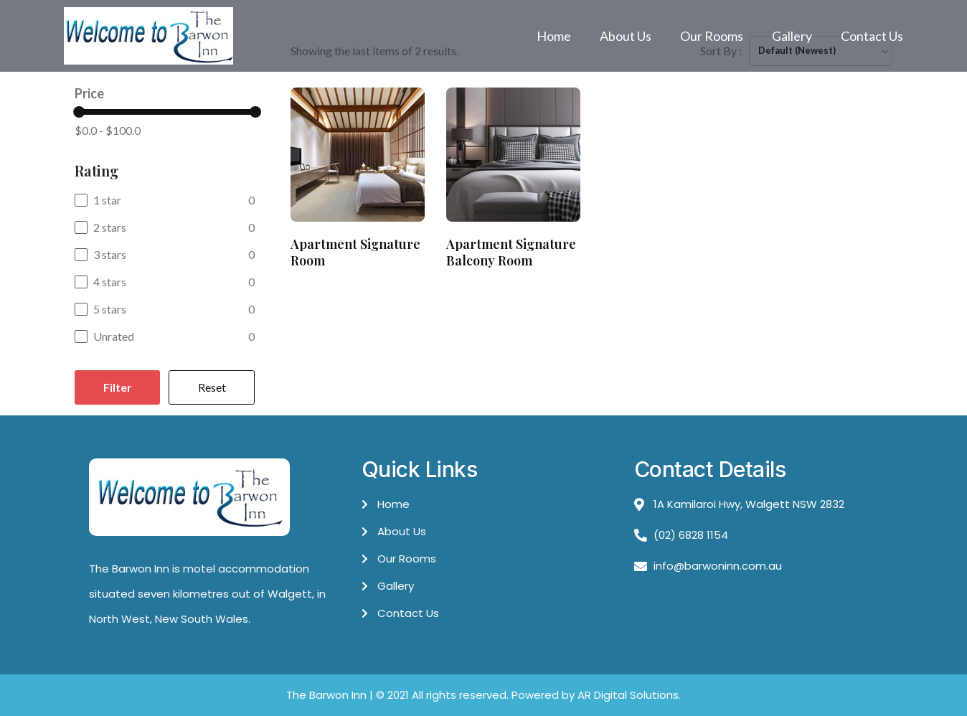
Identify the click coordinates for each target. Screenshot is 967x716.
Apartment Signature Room (355, 252)
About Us (625, 36)
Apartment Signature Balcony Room (511, 252)
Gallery (792, 36)
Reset (212, 387)
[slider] (79, 112)
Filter (117, 387)
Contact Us (872, 36)
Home (554, 36)
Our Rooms (711, 36)
